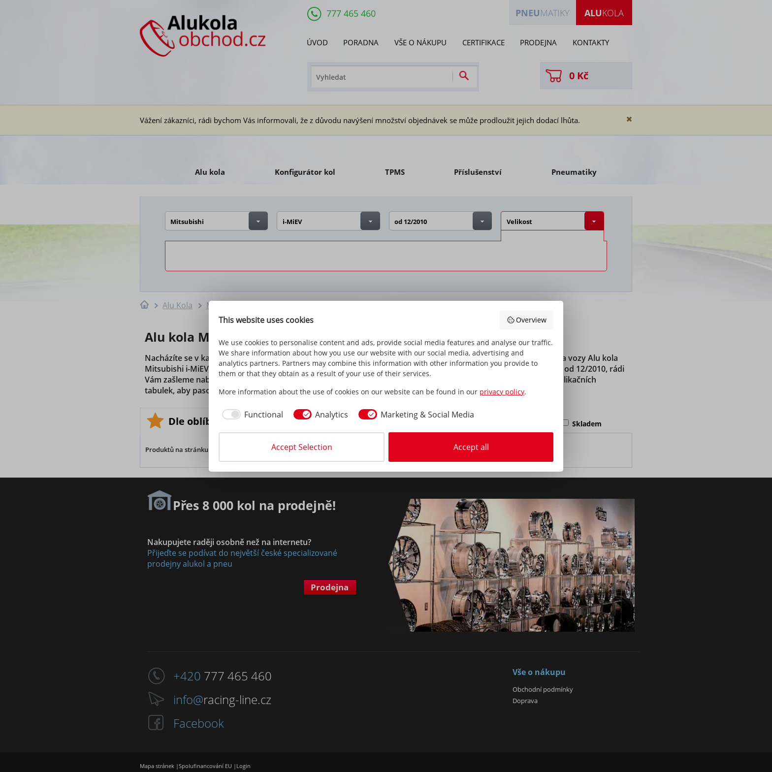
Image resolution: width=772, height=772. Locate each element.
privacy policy (502, 391)
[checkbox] (251, 414)
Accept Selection (301, 447)
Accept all (471, 447)
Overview (527, 319)
